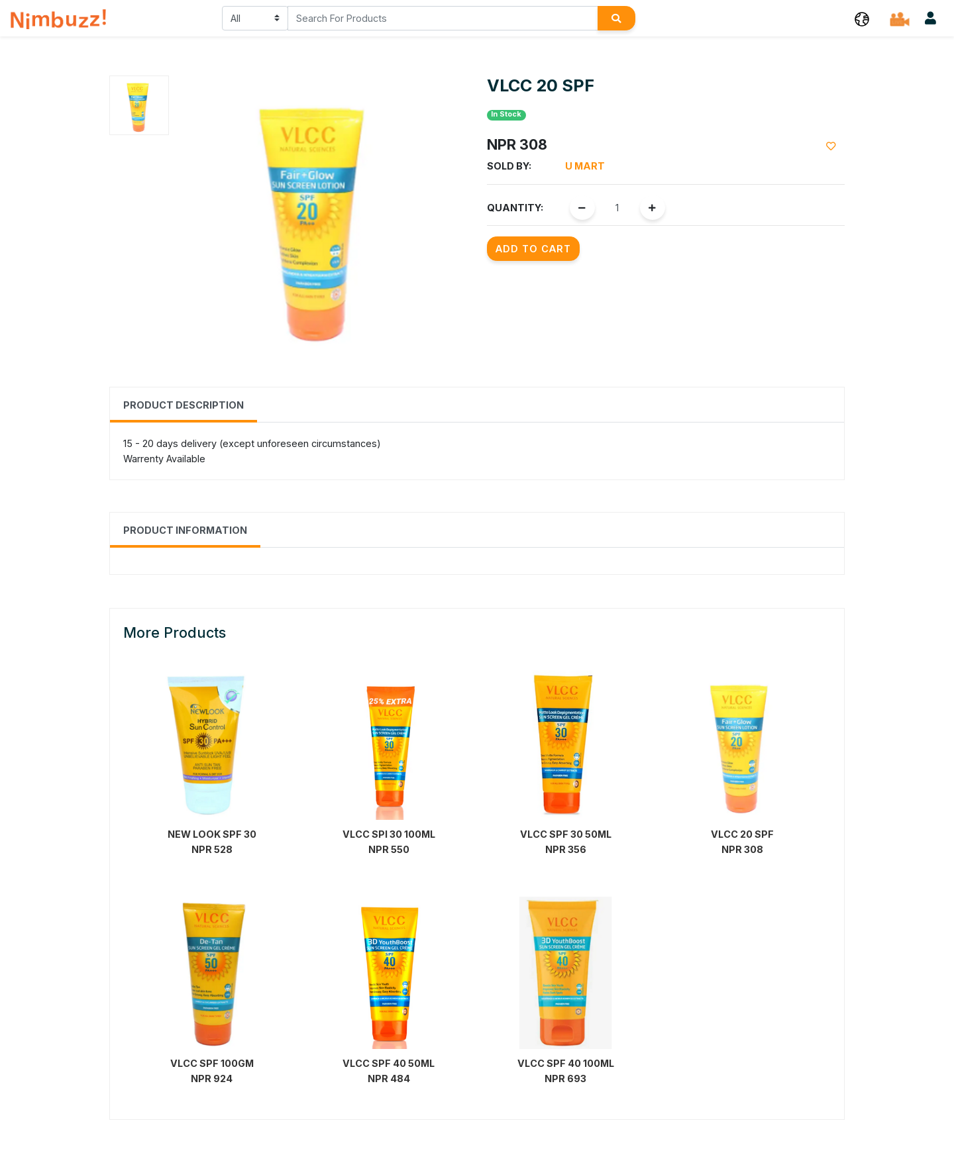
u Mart (585, 166)
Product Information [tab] (185, 530)
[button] (862, 18)
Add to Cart (533, 248)
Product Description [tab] (183, 405)
